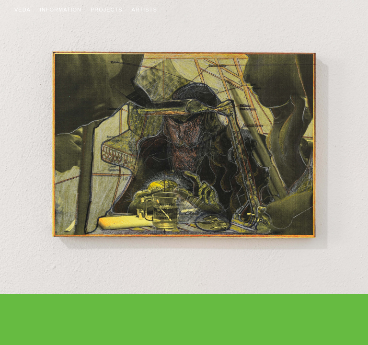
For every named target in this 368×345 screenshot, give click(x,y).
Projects (107, 9)
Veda (22, 9)
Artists (144, 9)
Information (60, 9)
